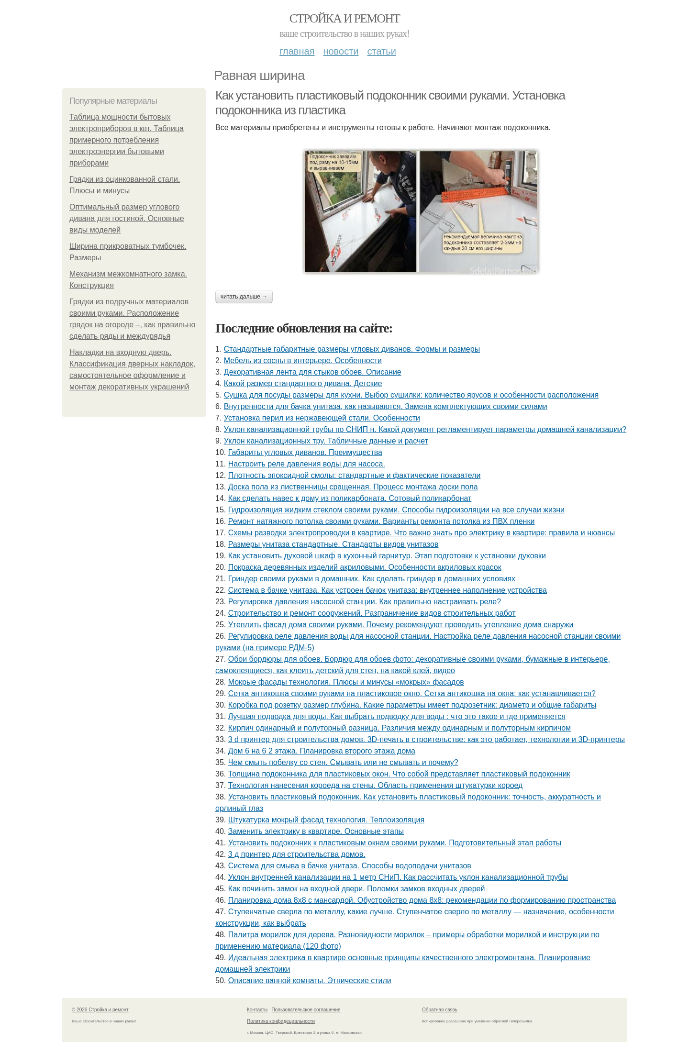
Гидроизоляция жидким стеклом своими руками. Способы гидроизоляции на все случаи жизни (396, 510)
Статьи (381, 51)
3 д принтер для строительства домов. (297, 854)
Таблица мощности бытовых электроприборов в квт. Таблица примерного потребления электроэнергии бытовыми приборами (126, 140)
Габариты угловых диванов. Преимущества (305, 452)
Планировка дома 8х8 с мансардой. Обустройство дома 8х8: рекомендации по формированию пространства (422, 900)
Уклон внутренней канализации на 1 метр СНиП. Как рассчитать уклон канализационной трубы (398, 877)
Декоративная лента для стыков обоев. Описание (312, 372)
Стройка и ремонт (344, 18)
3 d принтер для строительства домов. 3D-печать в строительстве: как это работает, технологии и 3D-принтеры (426, 739)
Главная (296, 51)
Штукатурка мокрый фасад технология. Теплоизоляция (326, 820)
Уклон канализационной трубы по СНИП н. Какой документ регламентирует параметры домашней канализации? (425, 429)
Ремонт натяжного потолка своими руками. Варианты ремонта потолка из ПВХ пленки (381, 521)
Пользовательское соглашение (306, 1009)
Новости (340, 51)
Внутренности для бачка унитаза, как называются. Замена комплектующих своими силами (385, 406)
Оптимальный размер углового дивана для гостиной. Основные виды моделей (126, 218)
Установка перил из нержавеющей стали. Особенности (322, 418)
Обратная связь (439, 1009)
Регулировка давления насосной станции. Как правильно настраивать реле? (364, 602)
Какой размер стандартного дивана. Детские (303, 383)
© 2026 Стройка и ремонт (100, 1009)
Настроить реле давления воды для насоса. (306, 464)
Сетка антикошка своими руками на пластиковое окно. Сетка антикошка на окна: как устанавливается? (412, 693)
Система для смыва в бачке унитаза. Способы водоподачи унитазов (349, 866)
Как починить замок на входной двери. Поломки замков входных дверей (356, 889)
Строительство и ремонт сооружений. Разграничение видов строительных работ (372, 613)
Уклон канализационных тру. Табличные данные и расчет (326, 441)
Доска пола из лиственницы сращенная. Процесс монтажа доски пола (353, 487)
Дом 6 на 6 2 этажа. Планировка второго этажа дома (321, 751)
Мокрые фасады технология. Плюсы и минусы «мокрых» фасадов (346, 682)
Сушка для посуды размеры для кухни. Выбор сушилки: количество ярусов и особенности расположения (411, 395)
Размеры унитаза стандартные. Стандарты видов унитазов (333, 544)
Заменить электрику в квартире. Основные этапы (316, 831)
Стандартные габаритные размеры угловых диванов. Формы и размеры (352, 349)
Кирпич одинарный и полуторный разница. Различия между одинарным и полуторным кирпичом (399, 728)
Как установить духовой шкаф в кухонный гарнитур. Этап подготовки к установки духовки (387, 556)
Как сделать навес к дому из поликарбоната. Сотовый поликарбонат (350, 498)
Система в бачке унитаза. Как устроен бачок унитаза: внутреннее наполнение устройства (387, 590)
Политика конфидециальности (281, 1021)
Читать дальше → (244, 296)
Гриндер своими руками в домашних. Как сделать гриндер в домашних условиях (371, 579)
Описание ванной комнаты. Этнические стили (309, 980)
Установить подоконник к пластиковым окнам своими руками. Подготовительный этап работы (395, 843)
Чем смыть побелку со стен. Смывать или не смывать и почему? (343, 762)
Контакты (257, 1009)
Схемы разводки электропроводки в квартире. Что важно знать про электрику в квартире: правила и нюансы (421, 533)
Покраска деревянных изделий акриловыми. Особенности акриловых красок (364, 567)
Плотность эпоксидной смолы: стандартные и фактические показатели (354, 475)
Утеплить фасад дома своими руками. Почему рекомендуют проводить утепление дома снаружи (401, 625)
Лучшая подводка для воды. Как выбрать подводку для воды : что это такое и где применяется (397, 716)
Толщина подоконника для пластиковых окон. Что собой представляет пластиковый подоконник (399, 774)
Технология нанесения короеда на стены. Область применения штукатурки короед (375, 785)
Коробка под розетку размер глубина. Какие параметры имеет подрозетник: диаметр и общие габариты (412, 705)
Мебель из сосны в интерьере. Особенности (303, 360)
